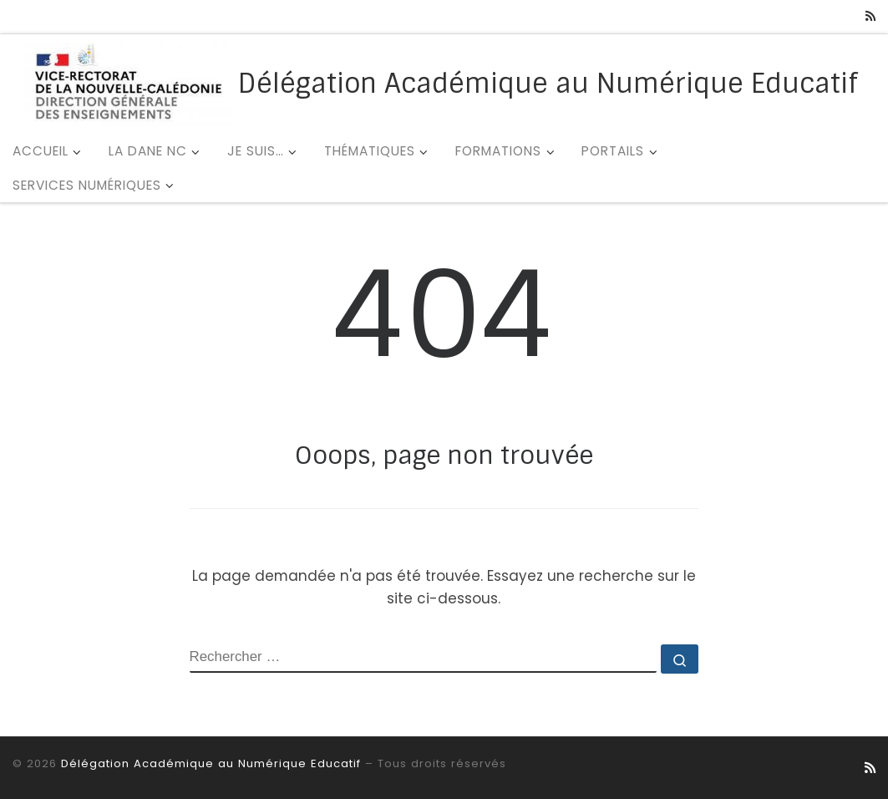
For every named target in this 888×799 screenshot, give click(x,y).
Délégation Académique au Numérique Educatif (211, 763)
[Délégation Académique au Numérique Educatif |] (129, 82)
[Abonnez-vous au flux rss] (870, 17)
